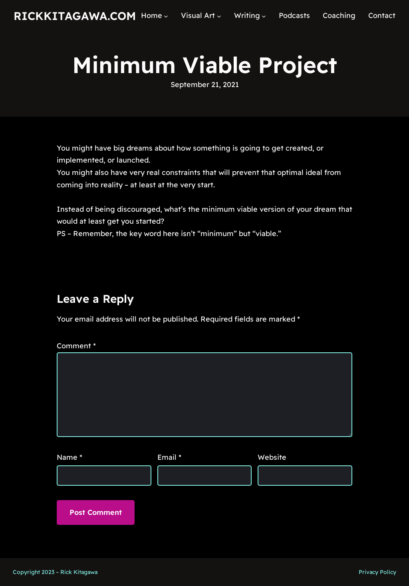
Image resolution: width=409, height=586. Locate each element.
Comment (76, 345)
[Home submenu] (166, 16)
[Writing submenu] (264, 16)
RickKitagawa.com (75, 16)
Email (169, 457)
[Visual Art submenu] (219, 16)
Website (272, 457)
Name (69, 457)
